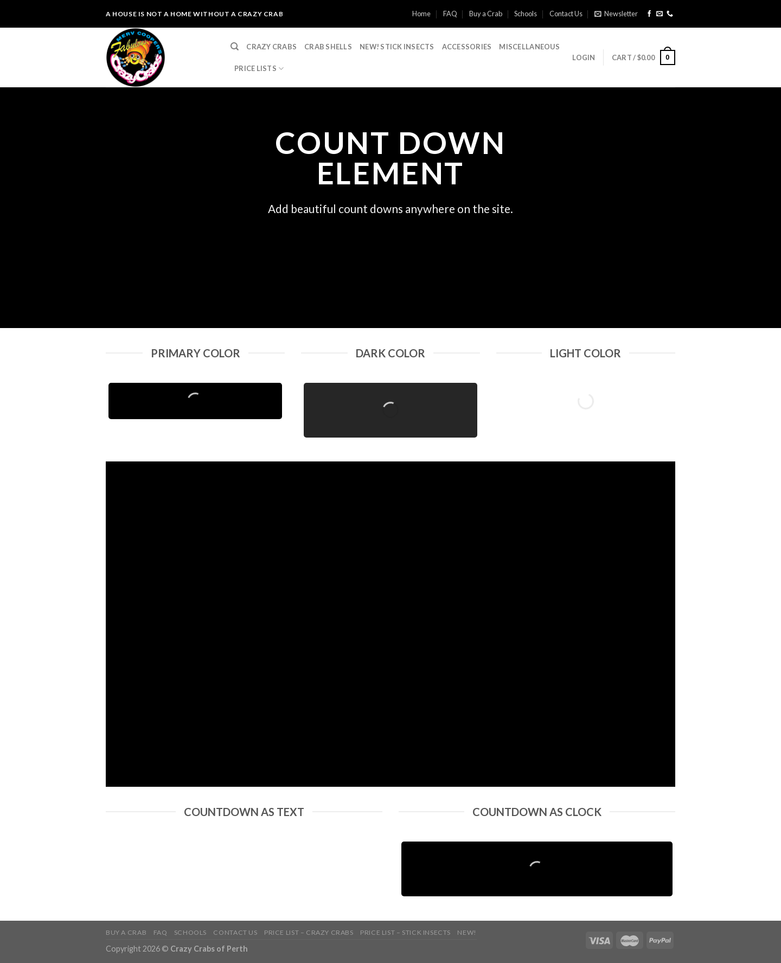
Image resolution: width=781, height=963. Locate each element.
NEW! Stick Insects (397, 46)
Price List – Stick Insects (405, 932)
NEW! (466, 932)
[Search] (235, 46)
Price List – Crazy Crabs (309, 932)
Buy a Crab (485, 13)
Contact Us (565, 13)
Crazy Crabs (271, 46)
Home (421, 13)
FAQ (450, 13)
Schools (525, 13)
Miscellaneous (529, 46)
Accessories (467, 46)
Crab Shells (328, 46)
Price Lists (259, 68)
